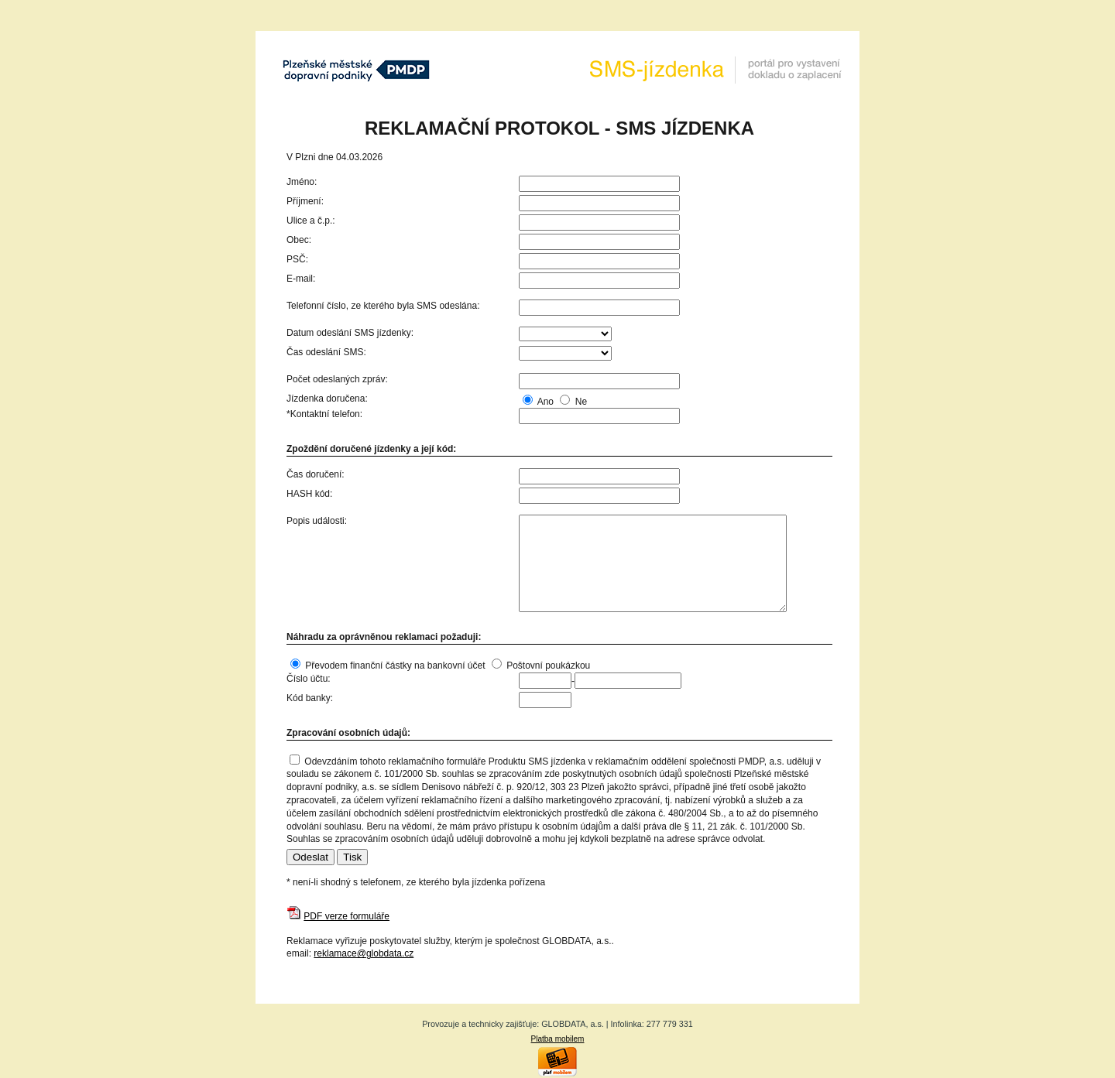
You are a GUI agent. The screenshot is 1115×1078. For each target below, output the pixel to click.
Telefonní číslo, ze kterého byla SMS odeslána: (382, 305)
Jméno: (301, 181)
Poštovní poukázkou (548, 665)
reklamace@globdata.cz (363, 953)
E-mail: (300, 278)
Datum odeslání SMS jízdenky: (349, 332)
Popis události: (316, 520)
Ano (545, 401)
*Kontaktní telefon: (324, 414)
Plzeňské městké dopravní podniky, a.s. (356, 70)
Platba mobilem (558, 1039)
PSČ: (297, 259)
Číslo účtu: (308, 678)
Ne (581, 401)
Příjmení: (305, 201)
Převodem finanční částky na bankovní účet (395, 665)
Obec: (298, 239)
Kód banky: (309, 698)
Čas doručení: (315, 474)
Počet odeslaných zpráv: (337, 379)
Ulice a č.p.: (310, 220)
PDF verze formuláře (346, 916)
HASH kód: (309, 493)
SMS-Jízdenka (716, 70)
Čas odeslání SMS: (326, 352)
